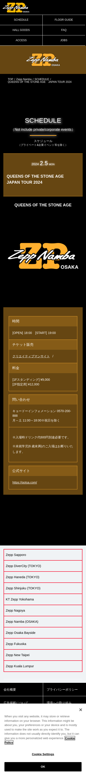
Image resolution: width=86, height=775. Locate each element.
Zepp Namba (24, 79)
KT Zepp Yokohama (20, 599)
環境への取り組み (59, 703)
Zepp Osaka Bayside (21, 633)
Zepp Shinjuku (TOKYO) (23, 588)
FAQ (63, 30)
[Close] (81, 710)
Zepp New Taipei (18, 655)
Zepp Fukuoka (16, 644)
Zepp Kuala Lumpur (20, 666)
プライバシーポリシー (62, 689)
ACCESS (21, 40)
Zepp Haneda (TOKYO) (22, 577)
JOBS (63, 40)
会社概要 (10, 689)
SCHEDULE (21, 19)
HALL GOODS (21, 30)
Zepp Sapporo (16, 555)
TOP (10, 79)
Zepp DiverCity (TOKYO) (23, 566)
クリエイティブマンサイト (31, 356)
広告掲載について (16, 703)
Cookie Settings (43, 754)
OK (43, 766)
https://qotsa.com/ (24, 482)
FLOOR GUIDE (64, 19)
